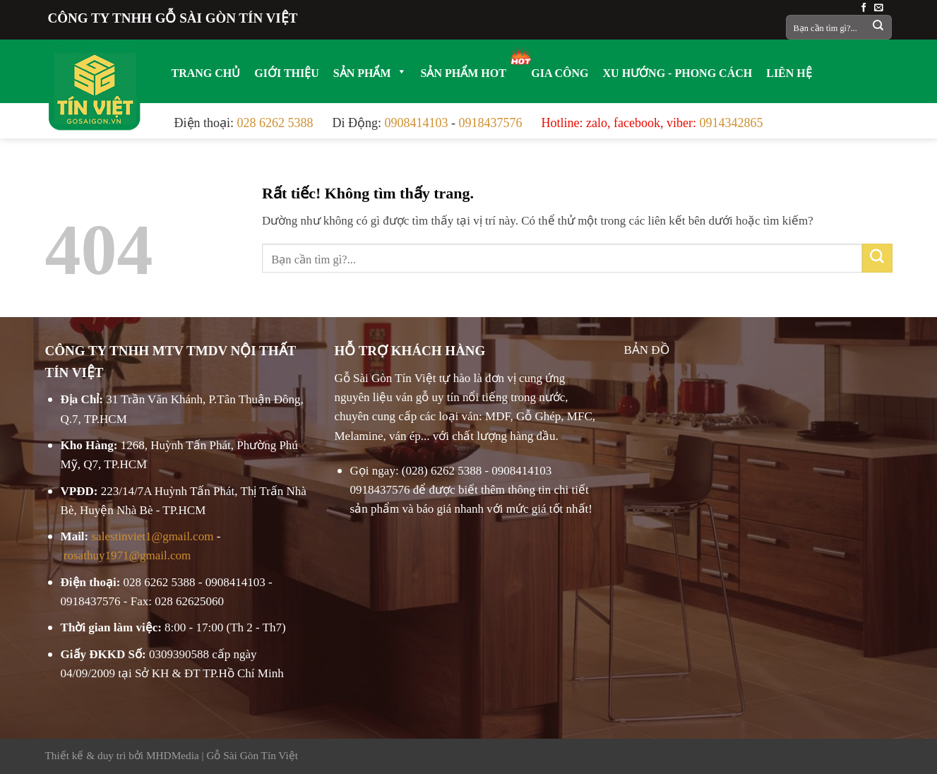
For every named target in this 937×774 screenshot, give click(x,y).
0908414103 (416, 120)
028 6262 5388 (275, 120)
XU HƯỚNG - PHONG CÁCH (678, 71)
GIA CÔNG (559, 71)
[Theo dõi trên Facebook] (864, 6)
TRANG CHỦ (206, 71)
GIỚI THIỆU (286, 71)
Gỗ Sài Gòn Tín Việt (252, 754)
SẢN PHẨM (370, 71)
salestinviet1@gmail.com (153, 534)
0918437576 (491, 120)
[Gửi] (877, 27)
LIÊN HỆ (789, 71)
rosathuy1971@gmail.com (127, 553)
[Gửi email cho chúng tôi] (878, 6)
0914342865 (731, 120)
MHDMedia (172, 754)
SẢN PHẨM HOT (463, 71)
